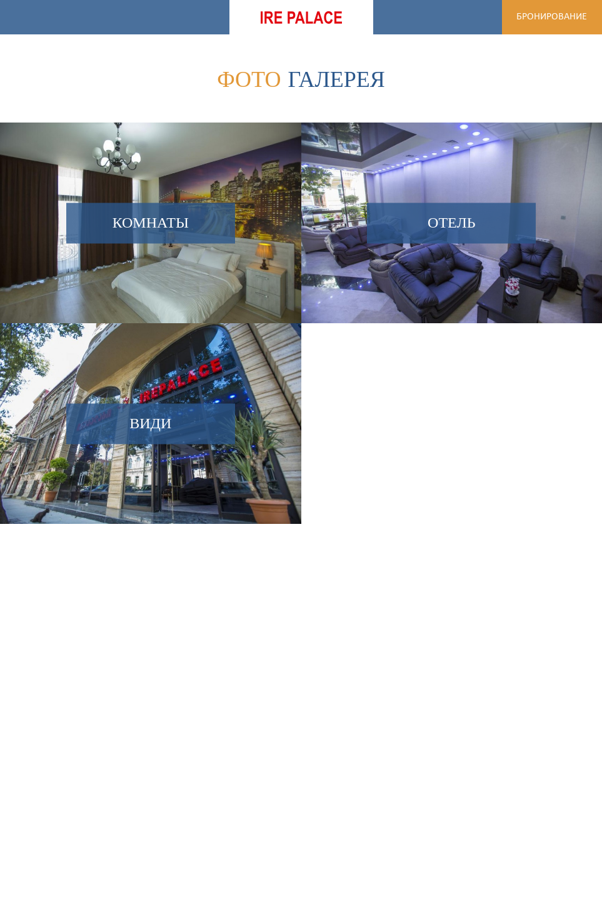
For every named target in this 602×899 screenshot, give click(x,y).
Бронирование (551, 17)
